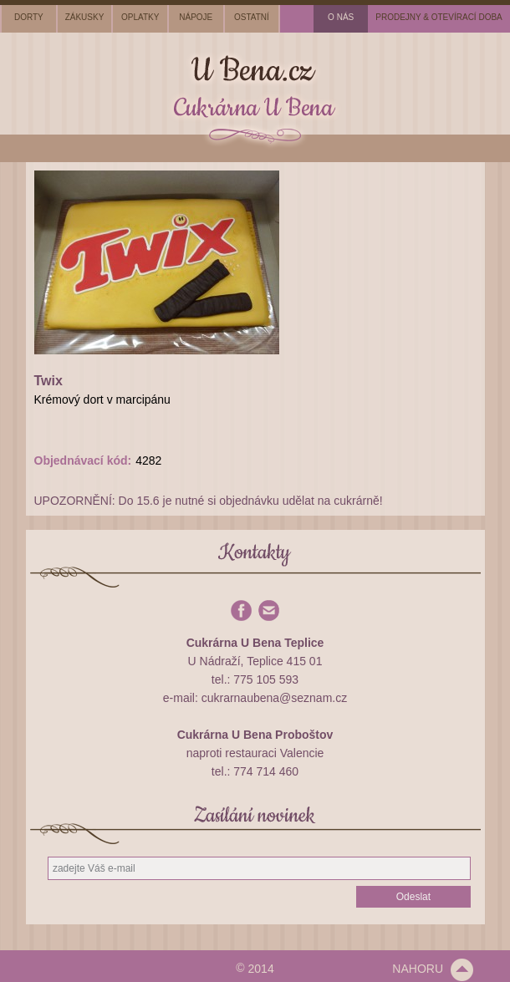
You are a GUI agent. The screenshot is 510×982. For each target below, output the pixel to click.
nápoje (195, 17)
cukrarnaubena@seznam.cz (274, 698)
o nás (341, 17)
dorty (28, 17)
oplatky (140, 17)
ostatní (251, 17)
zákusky (85, 17)
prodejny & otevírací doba (438, 17)
